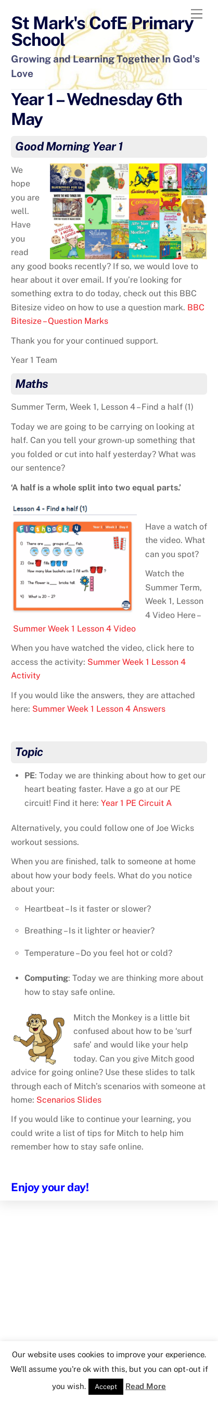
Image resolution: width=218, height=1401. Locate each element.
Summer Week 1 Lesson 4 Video (74, 629)
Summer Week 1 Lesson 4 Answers (98, 709)
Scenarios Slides (68, 1100)
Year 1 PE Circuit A (136, 803)
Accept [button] (106, 1387)
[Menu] (196, 14)
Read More (145, 1386)
